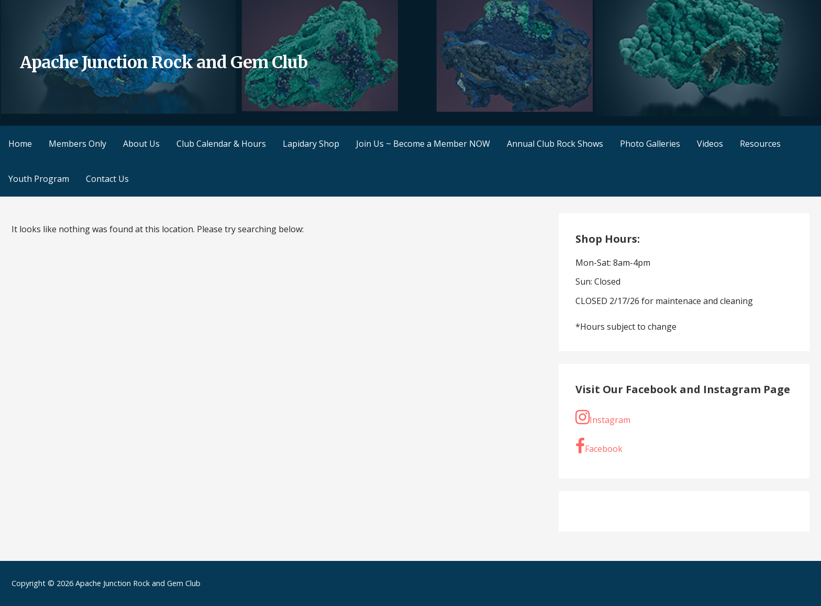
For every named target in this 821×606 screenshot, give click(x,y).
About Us (141, 143)
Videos (710, 143)
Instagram (602, 417)
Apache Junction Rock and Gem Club (163, 62)
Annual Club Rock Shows (555, 143)
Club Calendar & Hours (221, 143)
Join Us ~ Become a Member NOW (423, 143)
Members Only (77, 143)
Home (20, 143)
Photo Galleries (650, 143)
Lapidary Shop (311, 143)
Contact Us (107, 179)
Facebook (599, 446)
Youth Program (38, 179)
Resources (760, 143)
